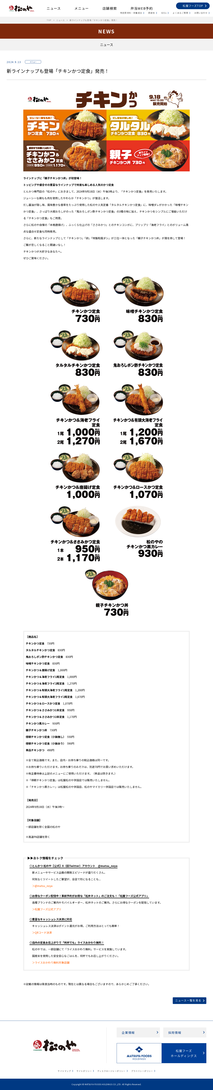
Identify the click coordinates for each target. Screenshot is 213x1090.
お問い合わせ (201, 12)
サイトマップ (64, 1070)
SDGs (164, 12)
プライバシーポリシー (142, 1070)
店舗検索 (110, 8)
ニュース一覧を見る (188, 1000)
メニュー (81, 8)
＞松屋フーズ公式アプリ (46, 909)
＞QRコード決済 (42, 932)
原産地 (151, 12)
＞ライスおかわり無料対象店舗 (50, 962)
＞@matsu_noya (42, 886)
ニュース (54, 8)
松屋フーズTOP (193, 6)
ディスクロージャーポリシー (111, 1070)
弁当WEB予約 (141, 8)
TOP (49, 20)
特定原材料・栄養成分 (131, 12)
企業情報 (128, 1032)
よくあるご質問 (180, 12)
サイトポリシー (84, 1070)
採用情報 (174, 1032)
